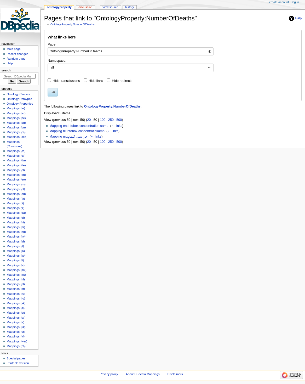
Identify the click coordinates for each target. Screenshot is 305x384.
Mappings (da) (16, 160)
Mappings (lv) (16, 265)
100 (102, 120)
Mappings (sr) (16, 312)
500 (119, 120)
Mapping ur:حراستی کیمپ (68, 136)
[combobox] (131, 51)
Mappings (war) (17, 341)
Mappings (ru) (16, 293)
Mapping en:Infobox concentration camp (78, 126)
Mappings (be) (16, 118)
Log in (295, 2)
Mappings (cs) (16, 151)
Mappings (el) (16, 170)
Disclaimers (175, 374)
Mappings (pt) (16, 288)
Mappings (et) (16, 189)
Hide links (96, 81)
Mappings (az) (16, 113)
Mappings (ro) (16, 298)
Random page (16, 58)
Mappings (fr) (15, 208)
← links (116, 126)
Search (6, 70)
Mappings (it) (15, 246)
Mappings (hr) (16, 227)
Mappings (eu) (16, 193)
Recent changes (17, 53)
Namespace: (57, 61)
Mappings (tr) (15, 322)
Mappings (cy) (16, 155)
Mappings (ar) (16, 108)
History (129, 7)
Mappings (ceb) (17, 136)
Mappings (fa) (16, 198)
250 (111, 120)
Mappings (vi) (16, 336)
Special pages (16, 358)
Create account (279, 2)
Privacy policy (109, 374)
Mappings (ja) (16, 250)
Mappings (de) (16, 165)
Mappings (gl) (16, 217)
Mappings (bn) (16, 127)
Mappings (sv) (16, 317)
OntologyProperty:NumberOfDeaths (72, 24)
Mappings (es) (16, 184)
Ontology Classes (18, 94)
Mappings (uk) (16, 327)
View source (110, 7)
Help (298, 18)
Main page (14, 48)
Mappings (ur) (16, 331)
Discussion (85, 7)
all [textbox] (52, 67)
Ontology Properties (20, 103)
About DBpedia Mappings (143, 374)
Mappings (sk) (16, 303)
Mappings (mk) (16, 270)
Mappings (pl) (16, 284)
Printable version (18, 363)
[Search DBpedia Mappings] (19, 76)
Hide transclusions (66, 81)
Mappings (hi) (16, 222)
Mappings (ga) (16, 212)
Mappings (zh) (16, 346)
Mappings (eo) (16, 179)
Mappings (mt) (16, 274)
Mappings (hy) (16, 236)
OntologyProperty (59, 7)
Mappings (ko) (16, 255)
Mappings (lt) (15, 260)
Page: (52, 44)
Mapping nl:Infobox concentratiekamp (77, 131)
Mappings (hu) (16, 231)
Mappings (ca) (16, 132)
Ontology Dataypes (19, 98)
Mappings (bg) (16, 122)
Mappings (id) (16, 241)
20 (89, 120)
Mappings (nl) (16, 279)
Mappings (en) (16, 174)
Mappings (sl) (16, 307)
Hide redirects (122, 81)
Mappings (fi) (15, 203)
